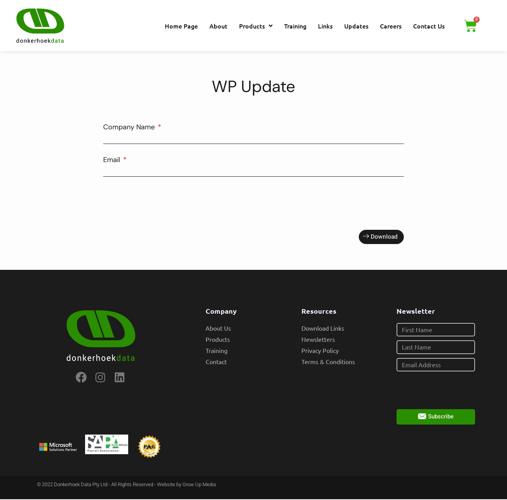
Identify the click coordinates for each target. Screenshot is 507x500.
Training (295, 26)
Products (256, 26)
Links (325, 26)
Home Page (181, 26)
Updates (356, 26)
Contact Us (429, 26)
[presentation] (161, 203)
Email (112, 160)
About (218, 26)
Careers (391, 26)
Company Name (130, 127)
